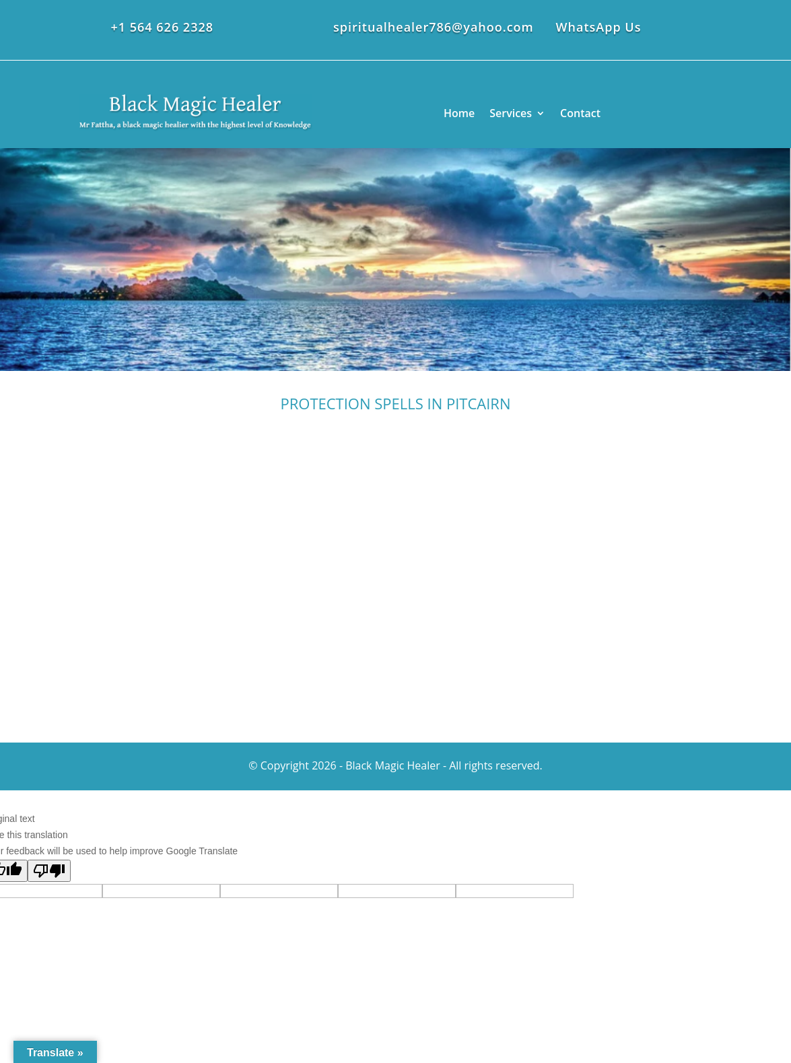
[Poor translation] (49, 871)
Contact (580, 113)
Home (459, 113)
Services (510, 113)
